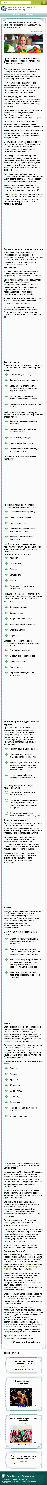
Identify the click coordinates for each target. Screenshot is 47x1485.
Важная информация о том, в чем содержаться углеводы (23, 1457)
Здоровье (23, 1461)
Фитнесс (23, 1386)
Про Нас (23, 1423)
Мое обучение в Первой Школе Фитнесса (23, 1420)
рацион (13, 194)
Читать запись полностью (23, 1369)
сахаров (7, 1222)
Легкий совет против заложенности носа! (23, 1362)
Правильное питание (36, 31)
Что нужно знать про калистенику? (23, 1382)
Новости (23, 1366)
